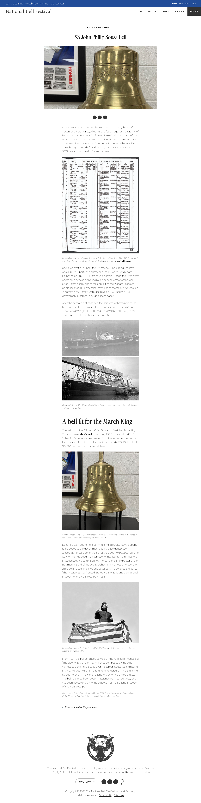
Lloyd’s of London (123, 261)
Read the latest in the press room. (81, 707)
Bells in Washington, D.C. (100, 27)
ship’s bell (86, 434)
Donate (194, 11)
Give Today (85, 782)
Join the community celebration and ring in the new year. (35, 3)
